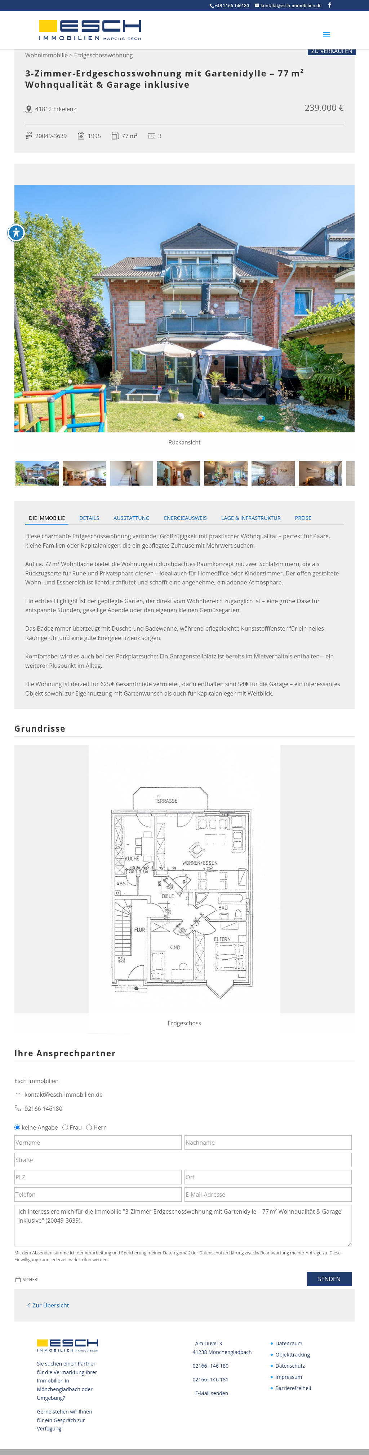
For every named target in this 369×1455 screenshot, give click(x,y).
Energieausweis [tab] (185, 517)
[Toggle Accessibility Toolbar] (16, 232)
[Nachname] (268, 1142)
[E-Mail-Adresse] (268, 1194)
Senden (329, 1279)
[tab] (37, 473)
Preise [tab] (303, 517)
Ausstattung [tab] (132, 517)
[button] (329, 5)
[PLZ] (98, 1177)
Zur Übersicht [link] (47, 1304)
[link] (67, 29)
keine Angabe (36, 1127)
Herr (96, 1127)
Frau (72, 1127)
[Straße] (183, 1160)
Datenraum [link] (289, 1341)
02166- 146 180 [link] (211, 1364)
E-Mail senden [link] (211, 1391)
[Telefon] (98, 1194)
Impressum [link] (289, 1375)
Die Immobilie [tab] (47, 517)
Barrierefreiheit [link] (294, 1386)
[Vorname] (98, 1142)
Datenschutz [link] (290, 1364)
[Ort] (268, 1177)
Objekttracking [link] (293, 1353)
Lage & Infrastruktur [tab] (251, 517)
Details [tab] (89, 517)
